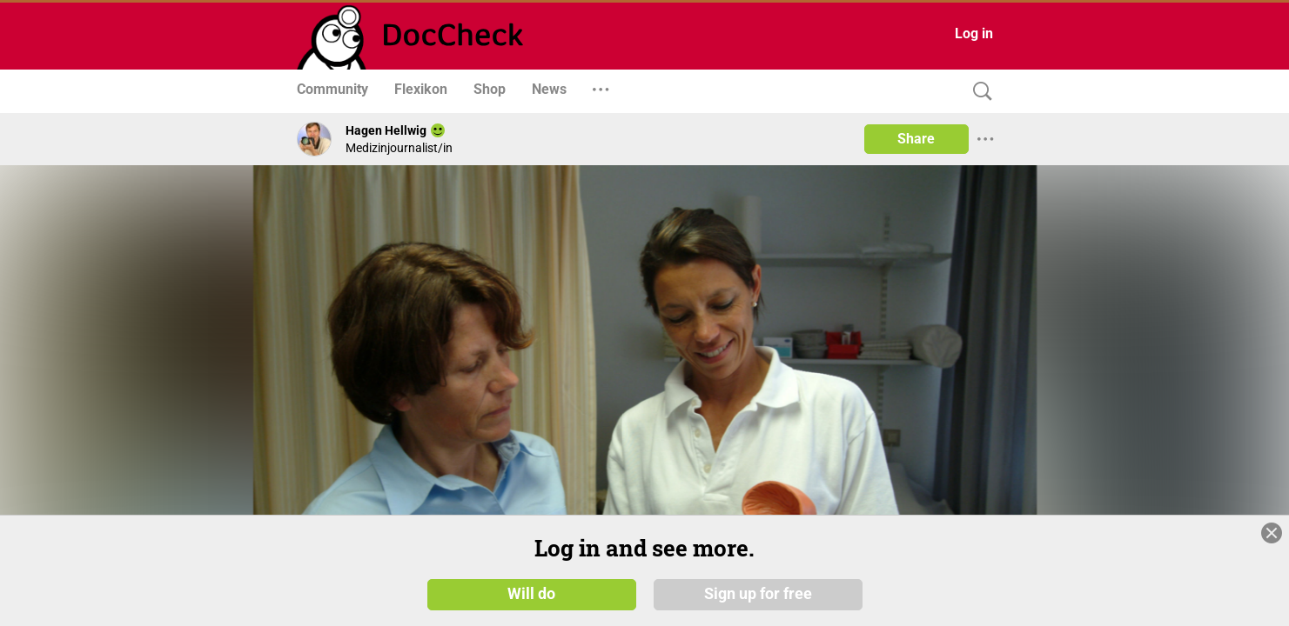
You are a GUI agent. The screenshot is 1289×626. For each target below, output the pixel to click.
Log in (974, 33)
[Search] (978, 92)
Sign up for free (758, 593)
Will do (531, 593)
